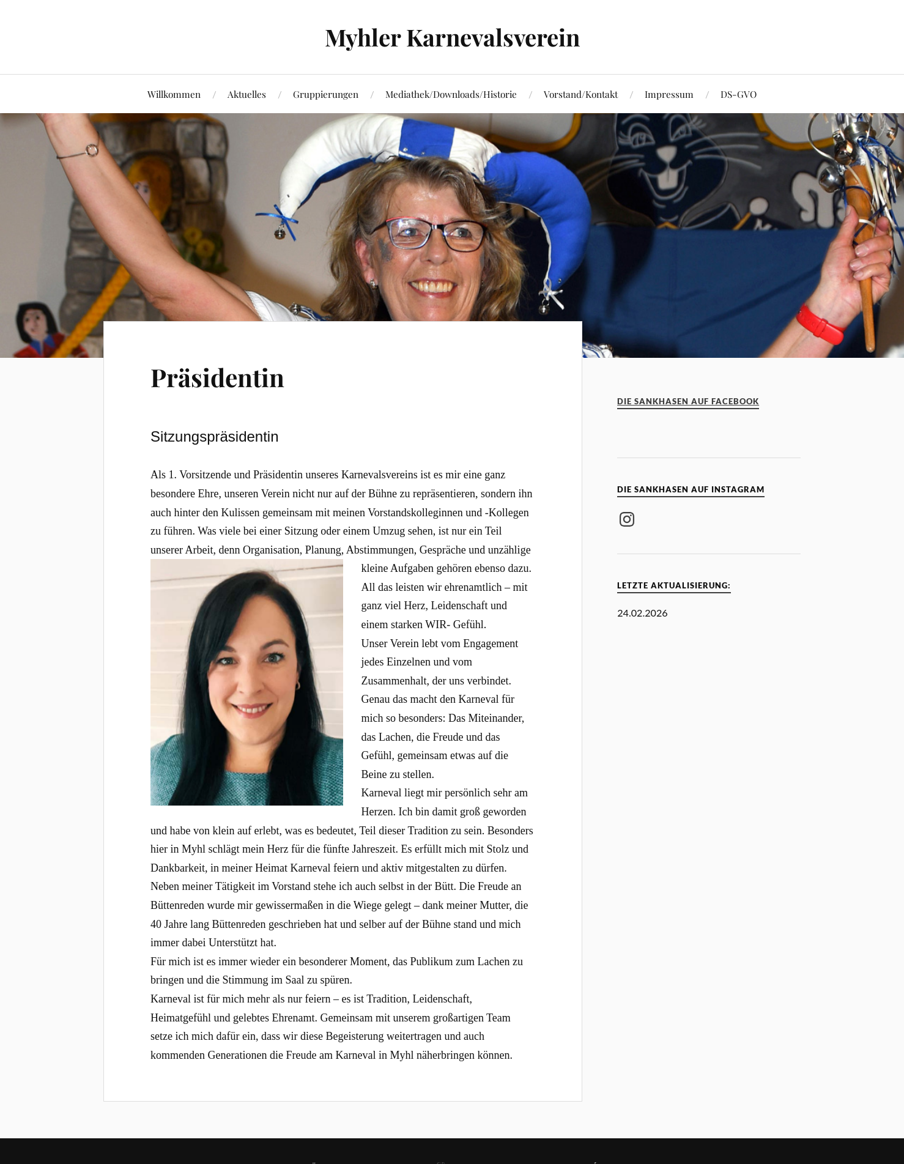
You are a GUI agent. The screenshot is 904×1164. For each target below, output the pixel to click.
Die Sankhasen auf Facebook (688, 401)
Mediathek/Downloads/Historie (451, 93)
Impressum (669, 93)
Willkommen (174, 93)
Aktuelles (247, 93)
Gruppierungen (325, 93)
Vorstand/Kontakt (581, 93)
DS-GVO (739, 93)
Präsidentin (223, 376)
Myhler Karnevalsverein (452, 37)
